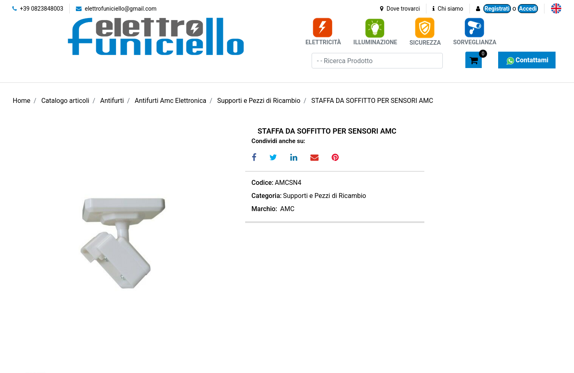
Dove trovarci (400, 8)
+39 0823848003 (37, 8)
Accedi (528, 8)
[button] (455, 59)
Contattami (526, 60)
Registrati (497, 8)
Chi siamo (448, 8)
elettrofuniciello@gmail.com (116, 8)
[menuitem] (556, 8)
